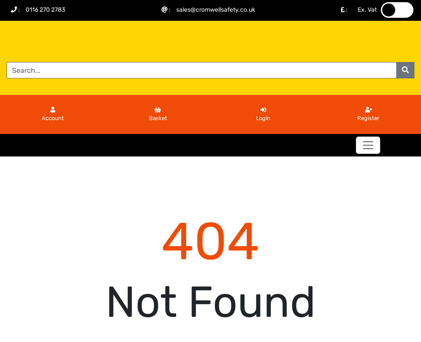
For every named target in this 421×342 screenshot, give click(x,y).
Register (368, 114)
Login (263, 114)
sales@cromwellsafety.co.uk (215, 9)
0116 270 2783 (45, 9)
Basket (158, 114)
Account (53, 114)
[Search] (202, 70)
